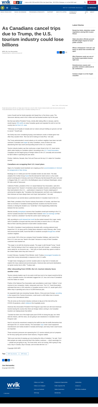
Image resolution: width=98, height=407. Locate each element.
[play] (2, 11)
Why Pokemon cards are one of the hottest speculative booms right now (82, 61)
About (92, 15)
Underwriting (78, 385)
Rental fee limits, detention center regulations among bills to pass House (83, 35)
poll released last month (27, 223)
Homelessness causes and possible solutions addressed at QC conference (83, 70)
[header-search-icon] (85, 4)
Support (50, 15)
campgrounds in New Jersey (18, 173)
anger (25, 146)
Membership (58, 396)
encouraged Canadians (51, 258)
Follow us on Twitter (39, 385)
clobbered (28, 306)
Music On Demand (20, 15)
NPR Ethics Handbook (80, 392)
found (27, 179)
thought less (51, 235)
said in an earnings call (50, 217)
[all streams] (91, 11)
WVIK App (36, 396)
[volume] (7, 11)
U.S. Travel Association (51, 154)
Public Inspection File (60, 389)
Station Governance (59, 392)
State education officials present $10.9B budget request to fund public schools (83, 44)
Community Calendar (73, 16)
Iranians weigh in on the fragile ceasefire (82, 78)
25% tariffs (20, 126)
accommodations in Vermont (53, 171)
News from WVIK (6, 15)
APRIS (86, 16)
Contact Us (78, 389)
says (42, 328)
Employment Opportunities (61, 385)
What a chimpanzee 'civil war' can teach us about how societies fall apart (83, 52)
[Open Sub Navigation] (1, 18)
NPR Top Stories (12, 357)
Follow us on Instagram (39, 389)
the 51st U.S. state (21, 129)
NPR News (24, 357)
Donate (93, 4)
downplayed (22, 215)
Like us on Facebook (39, 392)
